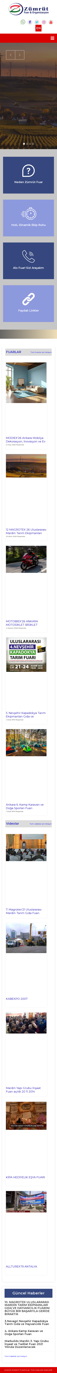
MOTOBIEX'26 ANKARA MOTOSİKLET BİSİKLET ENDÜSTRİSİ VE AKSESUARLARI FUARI (22, 623)
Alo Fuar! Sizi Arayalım (28, 268)
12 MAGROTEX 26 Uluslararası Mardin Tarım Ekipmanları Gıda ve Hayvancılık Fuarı (26, 531)
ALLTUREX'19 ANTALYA (21, 1266)
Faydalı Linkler (28, 310)
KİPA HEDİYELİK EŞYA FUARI (25, 1177)
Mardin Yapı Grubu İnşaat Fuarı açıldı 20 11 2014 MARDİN (23, 1090)
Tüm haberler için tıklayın (16, 1356)
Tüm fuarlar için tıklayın (41, 352)
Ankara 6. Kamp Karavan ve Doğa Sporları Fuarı (25, 806)
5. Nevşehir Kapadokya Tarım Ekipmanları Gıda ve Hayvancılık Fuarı (26, 715)
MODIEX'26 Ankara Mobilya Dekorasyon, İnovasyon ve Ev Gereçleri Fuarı (25, 440)
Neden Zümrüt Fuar (28, 182)
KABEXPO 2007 (17, 999)
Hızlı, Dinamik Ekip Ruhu (28, 225)
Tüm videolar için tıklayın (41, 824)
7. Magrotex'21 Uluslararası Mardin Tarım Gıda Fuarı (23, 911)
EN (38, 28)
